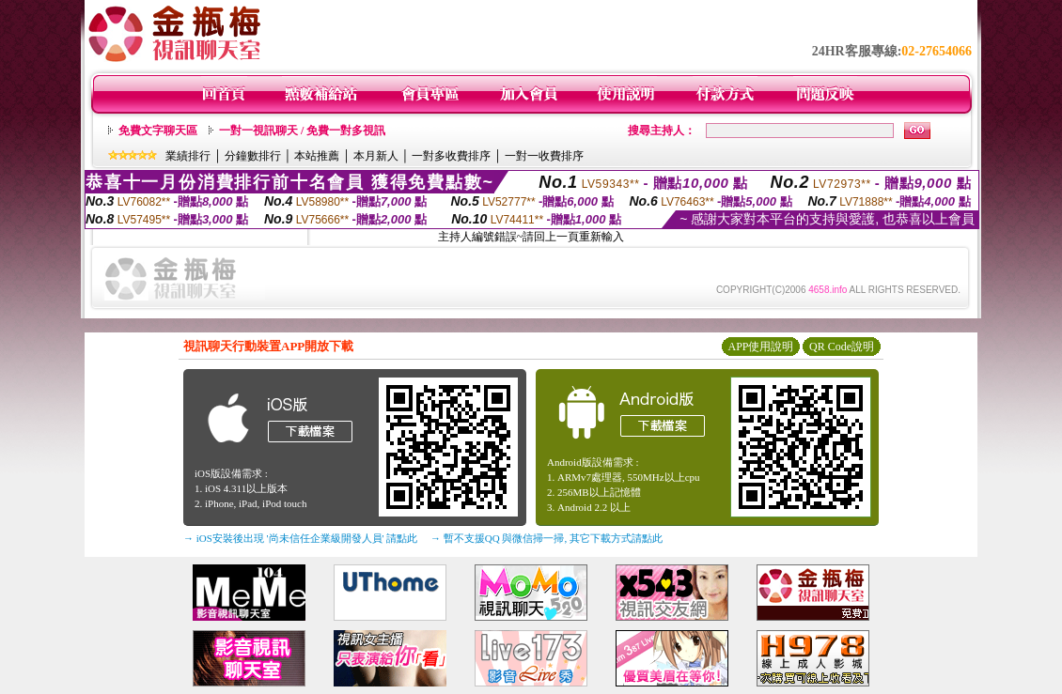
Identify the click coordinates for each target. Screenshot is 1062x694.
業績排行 (188, 155)
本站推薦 (316, 155)
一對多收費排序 (451, 155)
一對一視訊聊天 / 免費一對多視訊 (302, 130)
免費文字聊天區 (157, 130)
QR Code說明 (841, 346)
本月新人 (375, 155)
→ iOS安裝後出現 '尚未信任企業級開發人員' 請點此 (300, 538)
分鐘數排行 (253, 155)
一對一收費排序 (544, 155)
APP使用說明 (760, 346)
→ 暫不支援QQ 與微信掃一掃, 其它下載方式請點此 (546, 538)
